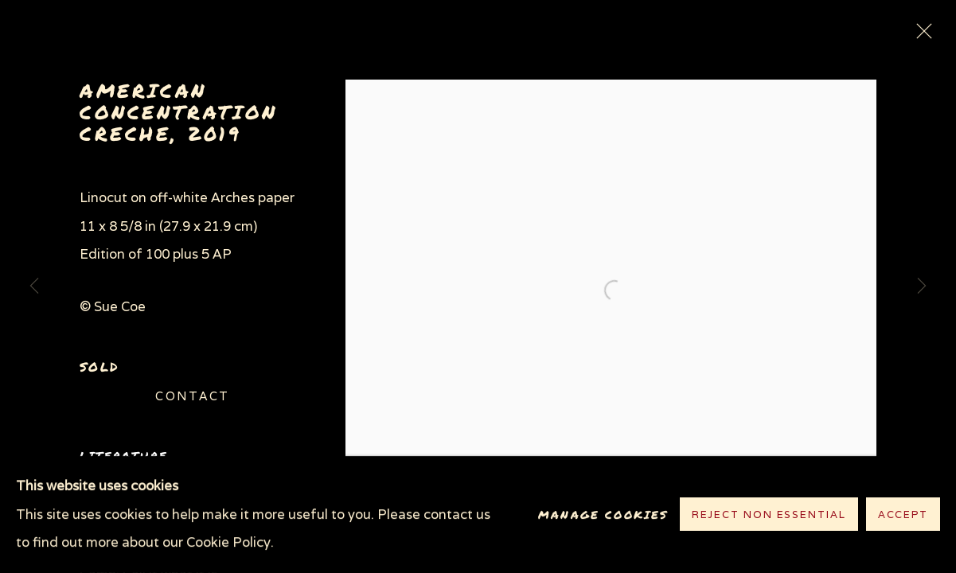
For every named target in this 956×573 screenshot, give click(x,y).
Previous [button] (34, 286)
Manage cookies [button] (603, 514)
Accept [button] (903, 515)
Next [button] (922, 286)
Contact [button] (192, 395)
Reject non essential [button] (769, 515)
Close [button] (920, 36)
